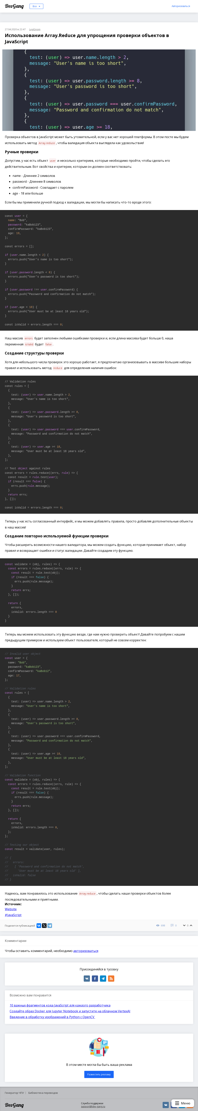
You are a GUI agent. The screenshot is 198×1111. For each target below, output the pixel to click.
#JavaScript (13, 915)
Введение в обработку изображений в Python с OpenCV (52, 1017)
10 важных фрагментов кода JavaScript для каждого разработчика (60, 1005)
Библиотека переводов (43, 1093)
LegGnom (34, 29)
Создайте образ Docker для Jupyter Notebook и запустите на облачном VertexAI (70, 1011)
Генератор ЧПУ (14, 1093)
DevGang (15, 6)
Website (11, 909)
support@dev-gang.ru (93, 1106)
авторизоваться (85, 951)
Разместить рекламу (99, 1074)
